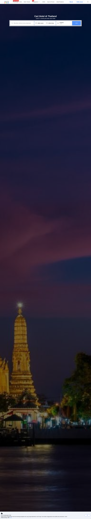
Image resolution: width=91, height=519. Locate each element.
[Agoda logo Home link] (7, 2)
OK (87, 515)
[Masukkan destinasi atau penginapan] (23, 23)
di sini (10, 517)
